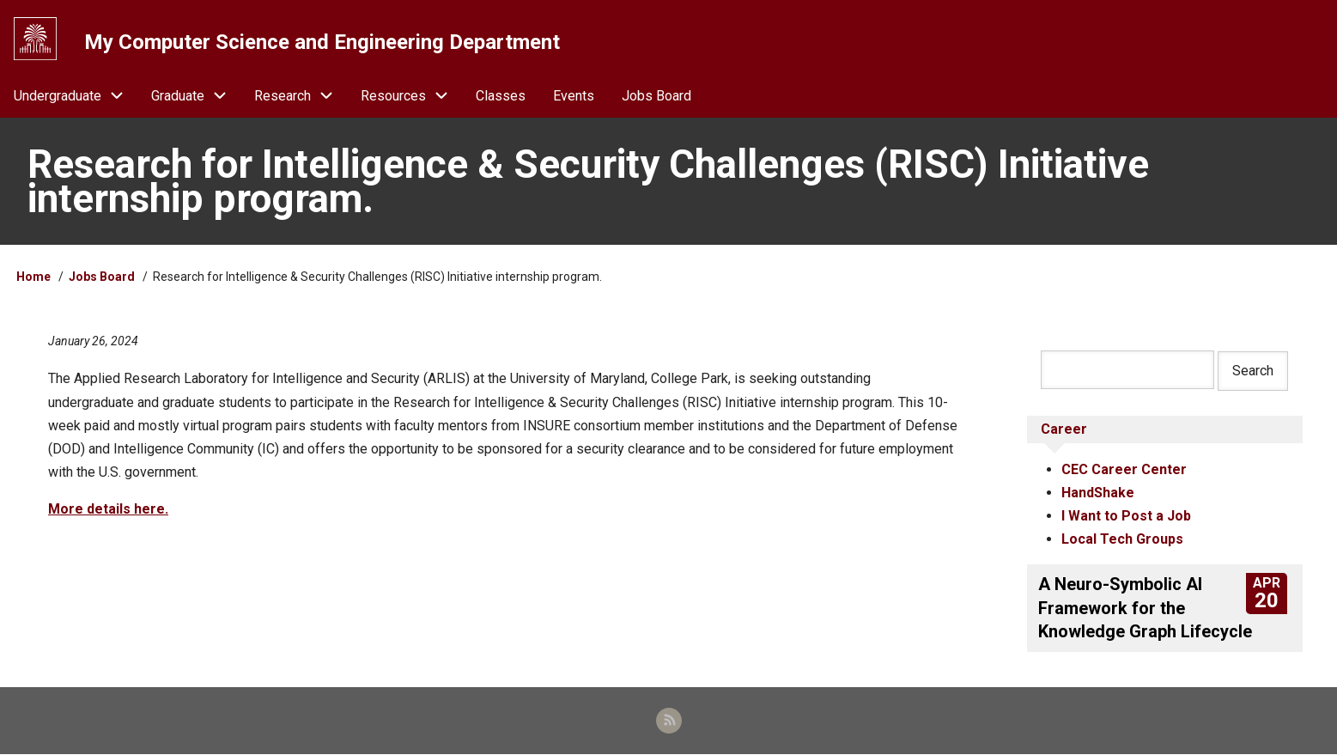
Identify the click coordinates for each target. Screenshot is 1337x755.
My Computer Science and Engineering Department (322, 42)
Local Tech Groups (1122, 540)
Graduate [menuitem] (195, 96)
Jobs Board (102, 277)
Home (33, 277)
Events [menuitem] (573, 96)
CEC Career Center (1124, 469)
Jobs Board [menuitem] (656, 96)
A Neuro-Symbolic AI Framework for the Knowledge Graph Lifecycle (1145, 608)
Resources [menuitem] (411, 96)
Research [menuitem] (300, 96)
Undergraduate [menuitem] (75, 96)
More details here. (108, 510)
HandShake (1097, 492)
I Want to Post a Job (1126, 516)
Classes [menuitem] (501, 96)
